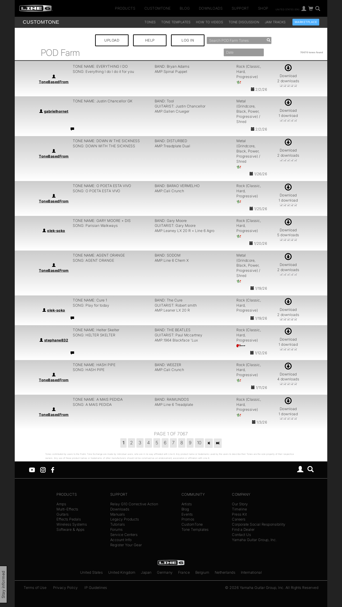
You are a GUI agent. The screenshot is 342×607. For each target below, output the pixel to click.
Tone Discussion (244, 22)
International (251, 572)
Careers (239, 519)
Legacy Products (124, 519)
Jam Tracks (275, 22)
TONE (41, 22)
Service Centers (124, 534)
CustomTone (157, 8)
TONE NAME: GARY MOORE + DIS (102, 220)
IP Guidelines (95, 587)
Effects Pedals (68, 519)
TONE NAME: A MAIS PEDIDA (98, 399)
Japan (146, 572)
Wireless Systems (71, 524)
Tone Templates (175, 22)
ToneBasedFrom (54, 82)
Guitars (62, 514)
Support (240, 8)
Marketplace (306, 22)
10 (199, 442)
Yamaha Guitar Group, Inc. (254, 539)
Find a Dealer (243, 529)
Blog (185, 8)
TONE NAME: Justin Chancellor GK (103, 101)
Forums (116, 529)
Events (187, 514)
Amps (61, 504)
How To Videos (209, 22)
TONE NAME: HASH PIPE (94, 365)
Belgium (202, 572)
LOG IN (187, 40)
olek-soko (56, 230)
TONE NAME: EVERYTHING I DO (100, 66)
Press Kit (239, 514)
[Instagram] (43, 469)
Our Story (240, 504)
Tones (150, 22)
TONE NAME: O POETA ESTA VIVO (102, 185)
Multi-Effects (67, 509)
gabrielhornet (56, 111)
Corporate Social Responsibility (259, 524)
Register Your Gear (126, 545)
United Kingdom (122, 572)
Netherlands (225, 572)
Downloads (211, 8)
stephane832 (56, 340)
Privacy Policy (65, 587)
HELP (150, 40)
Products (125, 8)
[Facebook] (52, 469)
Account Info (121, 539)
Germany (165, 572)
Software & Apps (70, 529)
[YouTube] (32, 469)
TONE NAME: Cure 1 (90, 300)
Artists (186, 504)
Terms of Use (35, 587)
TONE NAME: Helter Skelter (96, 330)
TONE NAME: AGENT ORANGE (99, 255)
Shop (263, 8)
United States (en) (287, 9)
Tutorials (117, 524)
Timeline (239, 509)
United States (91, 572)
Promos (187, 519)
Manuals (117, 514)
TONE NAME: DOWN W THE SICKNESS (106, 141)
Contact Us (241, 534)
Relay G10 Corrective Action (134, 504)
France (184, 572)
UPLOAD (111, 40)
